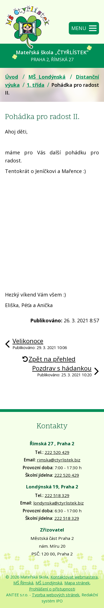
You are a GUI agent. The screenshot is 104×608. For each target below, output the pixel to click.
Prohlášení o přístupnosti (52, 589)
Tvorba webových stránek (55, 594)
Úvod (11, 76)
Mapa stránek (77, 582)
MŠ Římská (23, 582)
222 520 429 (57, 452)
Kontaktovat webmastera (74, 577)
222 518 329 (57, 495)
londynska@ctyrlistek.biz (58, 503)
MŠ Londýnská (47, 76)
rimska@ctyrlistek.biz (58, 460)
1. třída (35, 84)
